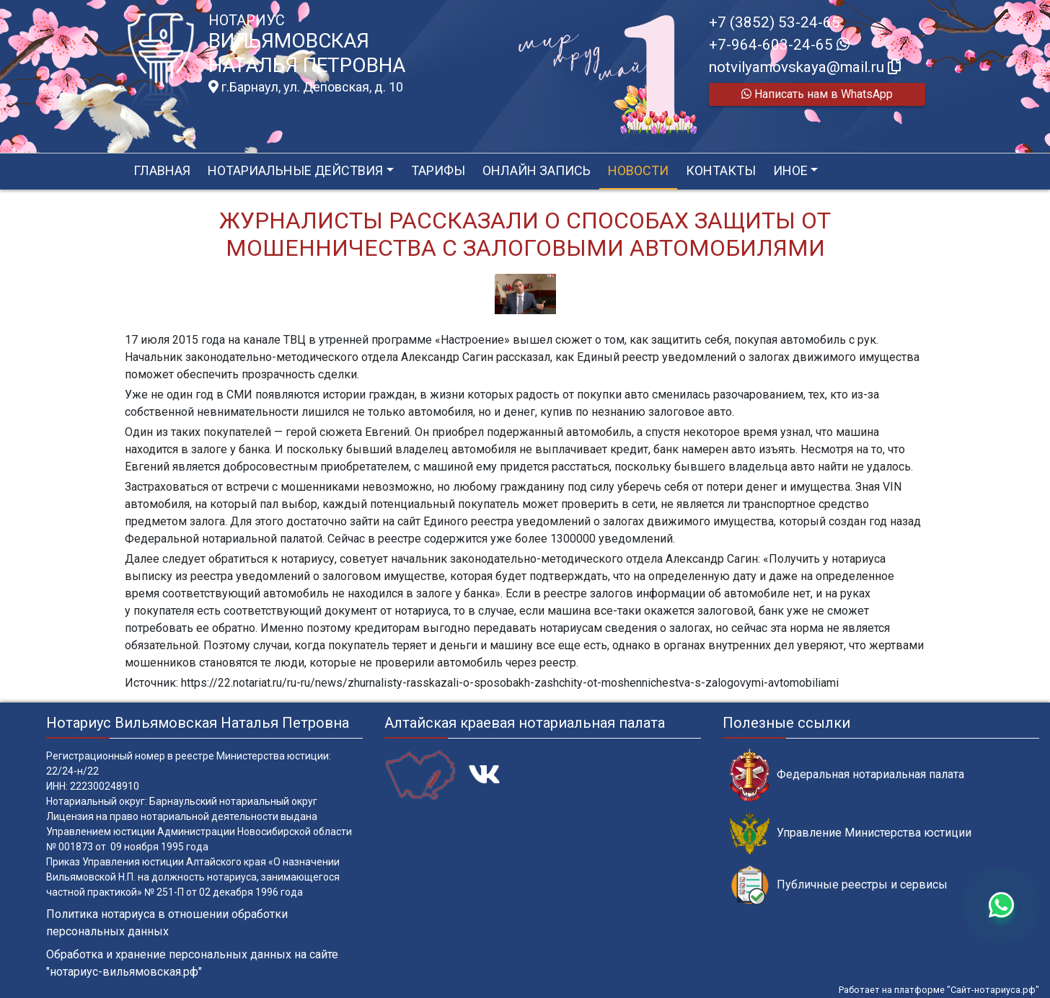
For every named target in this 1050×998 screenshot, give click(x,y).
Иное (790, 170)
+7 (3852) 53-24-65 (774, 22)
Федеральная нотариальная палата (847, 775)
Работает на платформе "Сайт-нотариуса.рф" (939, 989)
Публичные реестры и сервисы (839, 885)
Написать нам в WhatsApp (817, 94)
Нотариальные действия (295, 170)
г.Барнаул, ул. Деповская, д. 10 (305, 87)
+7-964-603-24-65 (779, 44)
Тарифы (438, 170)
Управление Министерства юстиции (850, 833)
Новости (638, 170)
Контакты (721, 170)
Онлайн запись (536, 170)
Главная (161, 170)
